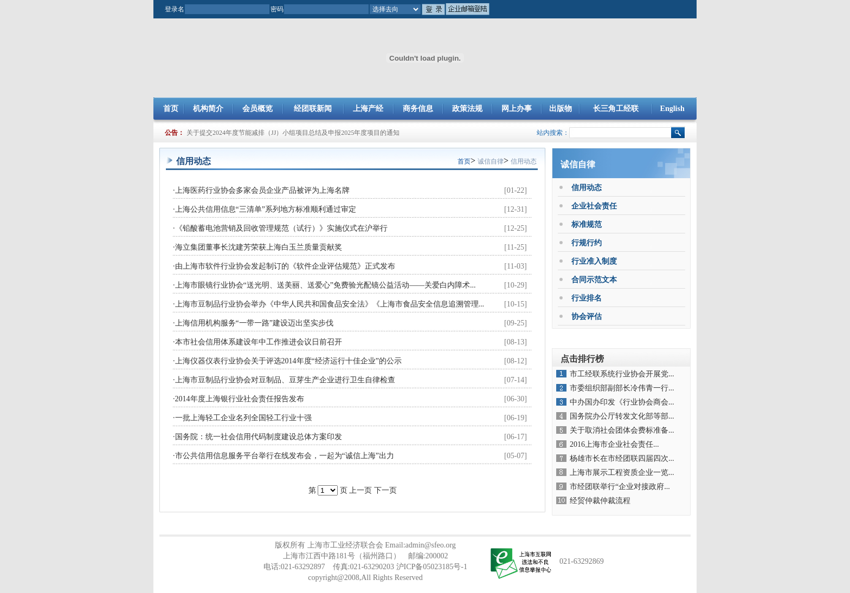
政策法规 (467, 109)
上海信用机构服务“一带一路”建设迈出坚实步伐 (254, 323)
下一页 (385, 490)
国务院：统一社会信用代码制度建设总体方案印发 (258, 437)
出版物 (560, 109)
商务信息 (418, 109)
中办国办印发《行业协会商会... (622, 402)
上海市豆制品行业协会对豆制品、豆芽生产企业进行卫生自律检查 (285, 380)
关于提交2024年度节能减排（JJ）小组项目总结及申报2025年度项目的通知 (293, 132)
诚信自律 (491, 161)
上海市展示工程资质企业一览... (622, 472)
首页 (170, 109)
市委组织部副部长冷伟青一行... (622, 388)
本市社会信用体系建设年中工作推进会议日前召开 (258, 342)
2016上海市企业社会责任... (614, 444)
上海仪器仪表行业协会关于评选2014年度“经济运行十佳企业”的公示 (288, 361)
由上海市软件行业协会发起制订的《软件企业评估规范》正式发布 (285, 266)
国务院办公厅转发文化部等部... (622, 416)
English (672, 109)
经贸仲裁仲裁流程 (600, 501)
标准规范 (586, 224)
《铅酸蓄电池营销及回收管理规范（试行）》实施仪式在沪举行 (281, 228)
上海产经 (368, 109)
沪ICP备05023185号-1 (431, 567)
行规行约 (586, 243)
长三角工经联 (616, 109)
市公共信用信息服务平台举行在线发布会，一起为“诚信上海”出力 (284, 456)
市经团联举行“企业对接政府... (620, 487)
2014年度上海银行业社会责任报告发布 (239, 399)
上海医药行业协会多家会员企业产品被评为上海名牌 (262, 190)
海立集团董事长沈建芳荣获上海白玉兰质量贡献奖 (258, 247)
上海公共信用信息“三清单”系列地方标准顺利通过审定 (265, 209)
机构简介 (208, 109)
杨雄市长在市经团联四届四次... (622, 458)
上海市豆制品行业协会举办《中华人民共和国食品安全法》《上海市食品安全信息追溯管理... (330, 304)
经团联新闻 (313, 109)
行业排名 (586, 298)
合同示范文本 (594, 280)
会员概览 (257, 109)
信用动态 (524, 161)
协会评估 (586, 316)
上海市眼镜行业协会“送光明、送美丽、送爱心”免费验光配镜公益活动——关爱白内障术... (325, 285)
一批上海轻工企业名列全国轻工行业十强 (243, 418)
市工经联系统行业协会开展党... (622, 374)
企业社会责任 (594, 206)
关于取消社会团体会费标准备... (622, 430)
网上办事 (516, 109)
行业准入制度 (594, 261)
